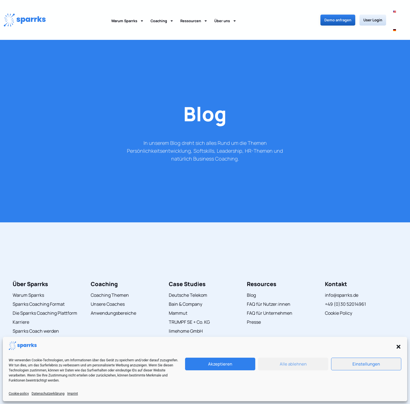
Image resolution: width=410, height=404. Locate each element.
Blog (205, 95)
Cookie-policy (19, 394)
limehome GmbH (186, 312)
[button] (398, 347)
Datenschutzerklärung (48, 394)
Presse (254, 303)
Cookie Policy (338, 294)
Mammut (178, 294)
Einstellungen (366, 364)
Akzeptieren (220, 364)
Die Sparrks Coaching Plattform (45, 294)
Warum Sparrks (127, 11)
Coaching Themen (110, 276)
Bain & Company (185, 285)
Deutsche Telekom (188, 276)
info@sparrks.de (341, 276)
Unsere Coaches (108, 285)
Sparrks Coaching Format (39, 285)
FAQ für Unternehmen (269, 294)
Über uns (225, 11)
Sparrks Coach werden (36, 312)
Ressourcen (194, 11)
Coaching (162, 11)
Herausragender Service (38, 321)
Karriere (21, 303)
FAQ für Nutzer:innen (268, 285)
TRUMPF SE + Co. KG (189, 303)
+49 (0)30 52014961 (345, 285)
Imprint (72, 394)
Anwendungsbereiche (113, 294)
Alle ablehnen (293, 364)
